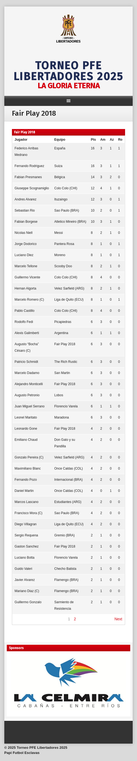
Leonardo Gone (26, 428)
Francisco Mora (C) (29, 513)
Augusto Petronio (27, 395)
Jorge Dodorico (26, 244)
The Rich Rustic (65, 362)
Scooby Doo (63, 266)
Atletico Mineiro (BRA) (70, 222)
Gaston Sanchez (27, 546)
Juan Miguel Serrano (30, 406)
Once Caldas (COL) (68, 468)
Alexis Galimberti (27, 333)
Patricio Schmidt (26, 362)
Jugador (21, 139)
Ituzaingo (61, 199)
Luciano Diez (24, 255)
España (60, 148)
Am (102, 139)
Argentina (61, 333)
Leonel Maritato (26, 417)
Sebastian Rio (25, 210)
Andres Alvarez (26, 199)
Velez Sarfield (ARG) (69, 288)
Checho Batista (65, 569)
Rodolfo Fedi (24, 322)
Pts (93, 139)
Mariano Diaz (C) (27, 591)
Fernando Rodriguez (29, 166)
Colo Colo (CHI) (65, 188)
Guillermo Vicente (27, 277)
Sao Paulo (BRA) (66, 210)
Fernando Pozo (26, 480)
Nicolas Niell (23, 233)
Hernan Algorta (25, 288)
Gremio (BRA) (64, 535)
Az (112, 139)
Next (118, 619)
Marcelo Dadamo (27, 373)
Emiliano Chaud (26, 440)
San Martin (62, 373)
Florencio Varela (66, 406)
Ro (120, 139)
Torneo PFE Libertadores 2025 (68, 71)
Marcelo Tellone (26, 266)
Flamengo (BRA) (66, 580)
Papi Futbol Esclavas (22, 753)
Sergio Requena (26, 535)
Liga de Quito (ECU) (69, 299)
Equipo (60, 139)
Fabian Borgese (26, 222)
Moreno (60, 255)
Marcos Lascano (26, 502)
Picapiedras (62, 322)
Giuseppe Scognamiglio (32, 188)
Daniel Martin (24, 491)
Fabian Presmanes (28, 177)
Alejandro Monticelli (29, 384)
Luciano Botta (24, 557)
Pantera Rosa (64, 244)
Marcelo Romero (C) (29, 299)
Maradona (61, 417)
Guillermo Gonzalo (28, 602)
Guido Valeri (23, 569)
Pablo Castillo (24, 311)
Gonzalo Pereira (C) (29, 457)
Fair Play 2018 (64, 344)
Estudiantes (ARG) (67, 502)
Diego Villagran (26, 524)
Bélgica (59, 177)
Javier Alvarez (25, 580)
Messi (58, 233)
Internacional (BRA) (68, 480)
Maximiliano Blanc (28, 468)
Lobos (58, 395)
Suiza (58, 166)
